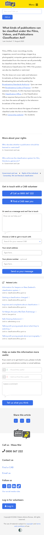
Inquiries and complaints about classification (20, 304)
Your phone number (14, 259)
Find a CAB (7, 467)
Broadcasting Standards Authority (15, 84)
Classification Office (13, 94)
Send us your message (22, 271)
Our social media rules (11, 491)
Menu (33, 4)
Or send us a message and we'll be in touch (20, 211)
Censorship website (15, 115)
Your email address (10, 248)
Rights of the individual (30, 173)
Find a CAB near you (22, 201)
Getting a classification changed (15, 297)
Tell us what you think (17, 402)
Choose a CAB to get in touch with (16, 237)
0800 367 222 (12, 451)
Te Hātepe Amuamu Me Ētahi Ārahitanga (18, 312)
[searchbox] (22, 11)
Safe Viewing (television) (12, 319)
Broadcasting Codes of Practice (18, 87)
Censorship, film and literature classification (18, 176)
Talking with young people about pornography (21, 336)
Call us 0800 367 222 (22, 193)
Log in (9, 506)
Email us (6, 473)
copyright (29, 524)
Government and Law (10, 173)
